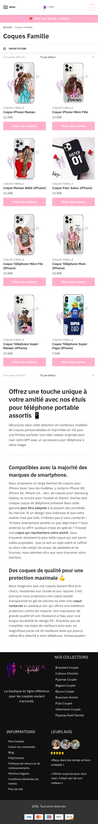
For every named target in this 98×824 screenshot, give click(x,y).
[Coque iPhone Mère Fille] (73, 82)
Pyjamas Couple (66, 679)
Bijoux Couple (64, 691)
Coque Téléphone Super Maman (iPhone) (20, 346)
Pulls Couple (63, 703)
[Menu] (9, 7)
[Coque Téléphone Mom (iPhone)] (73, 234)
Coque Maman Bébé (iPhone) (24, 188)
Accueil (7, 27)
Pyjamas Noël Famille (69, 715)
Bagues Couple (65, 685)
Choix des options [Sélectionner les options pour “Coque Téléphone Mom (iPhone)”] (73, 282)
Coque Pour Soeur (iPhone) (72, 188)
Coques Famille (13, 107)
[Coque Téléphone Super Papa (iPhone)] (73, 314)
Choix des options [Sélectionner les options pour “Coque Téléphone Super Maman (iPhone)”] (24, 362)
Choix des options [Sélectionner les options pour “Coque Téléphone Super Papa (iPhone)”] (73, 362)
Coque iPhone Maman (19, 112)
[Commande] (67, 57)
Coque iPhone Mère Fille (70, 112)
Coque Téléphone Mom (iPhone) (69, 266)
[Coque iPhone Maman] (24, 82)
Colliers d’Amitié (66, 673)
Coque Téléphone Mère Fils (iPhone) (23, 266)
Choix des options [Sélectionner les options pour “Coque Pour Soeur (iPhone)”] (73, 202)
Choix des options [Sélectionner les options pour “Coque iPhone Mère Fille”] (73, 126)
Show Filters (15, 49)
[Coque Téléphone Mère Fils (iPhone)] (24, 234)
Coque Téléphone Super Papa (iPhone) (69, 346)
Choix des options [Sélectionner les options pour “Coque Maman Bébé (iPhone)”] (24, 202)
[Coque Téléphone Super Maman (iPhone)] (24, 314)
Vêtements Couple (68, 709)
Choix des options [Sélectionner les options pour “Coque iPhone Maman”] (24, 126)
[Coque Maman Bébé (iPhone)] (24, 158)
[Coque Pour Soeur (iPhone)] (73, 158)
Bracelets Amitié (66, 697)
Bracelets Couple (67, 667)
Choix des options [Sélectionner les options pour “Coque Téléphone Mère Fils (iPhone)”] (24, 282)
